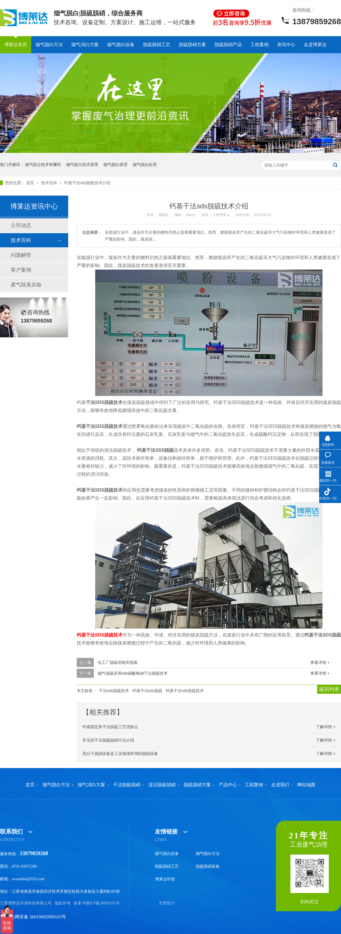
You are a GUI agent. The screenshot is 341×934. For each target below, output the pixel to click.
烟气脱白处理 (145, 164)
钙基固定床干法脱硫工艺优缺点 (110, 726)
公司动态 (21, 225)
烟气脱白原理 (115, 164)
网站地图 (306, 785)
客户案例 (21, 270)
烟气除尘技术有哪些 (43, 164)
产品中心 (228, 785)
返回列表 (329, 689)
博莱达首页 (15, 44)
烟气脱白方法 (49, 44)
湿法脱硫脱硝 (162, 785)
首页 (30, 182)
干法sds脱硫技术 (114, 690)
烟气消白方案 (85, 44)
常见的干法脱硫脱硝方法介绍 (108, 740)
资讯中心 (286, 44)
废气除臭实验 (26, 285)
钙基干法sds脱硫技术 (185, 690)
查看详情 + (320, 662)
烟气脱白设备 (120, 44)
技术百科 (49, 182)
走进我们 (280, 785)
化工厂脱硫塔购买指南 (118, 662)
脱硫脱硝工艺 (156, 44)
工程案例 (259, 44)
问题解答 (21, 255)
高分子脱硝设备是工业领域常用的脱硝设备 (120, 753)
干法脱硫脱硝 (126, 785)
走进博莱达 (315, 44)
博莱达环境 (165, 879)
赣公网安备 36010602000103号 (33, 916)
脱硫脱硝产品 (228, 44)
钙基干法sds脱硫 (147, 690)
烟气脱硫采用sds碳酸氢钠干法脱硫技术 (133, 673)
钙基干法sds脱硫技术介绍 (87, 182)
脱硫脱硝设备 (208, 866)
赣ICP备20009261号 (103, 903)
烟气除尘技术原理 (82, 164)
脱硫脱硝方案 (192, 44)
